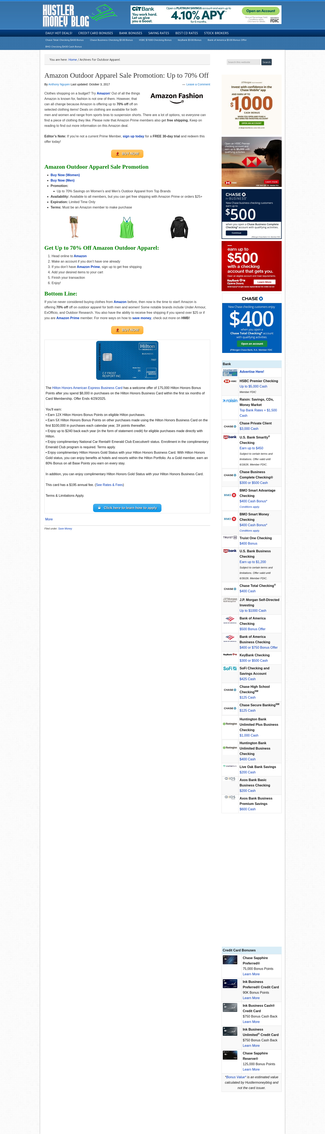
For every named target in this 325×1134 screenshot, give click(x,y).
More (49, 519)
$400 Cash (248, 591)
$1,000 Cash (249, 735)
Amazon (103, 93)
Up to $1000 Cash (253, 610)
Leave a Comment (198, 84)
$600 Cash (248, 809)
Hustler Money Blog (80, 15)
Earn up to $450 (251, 448)
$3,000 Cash (249, 428)
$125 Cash (248, 697)
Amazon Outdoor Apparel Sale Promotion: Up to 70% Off (126, 75)
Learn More (251, 974)
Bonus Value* (236, 1077)
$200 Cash (248, 772)
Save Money (65, 528)
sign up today (133, 136)
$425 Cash (248, 679)
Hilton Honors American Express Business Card (87, 388)
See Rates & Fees (109, 485)
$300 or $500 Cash (254, 483)
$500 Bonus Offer (253, 629)
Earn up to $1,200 (253, 562)
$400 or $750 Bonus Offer (259, 647)
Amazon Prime (88, 267)
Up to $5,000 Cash (253, 386)
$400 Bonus (248, 543)
